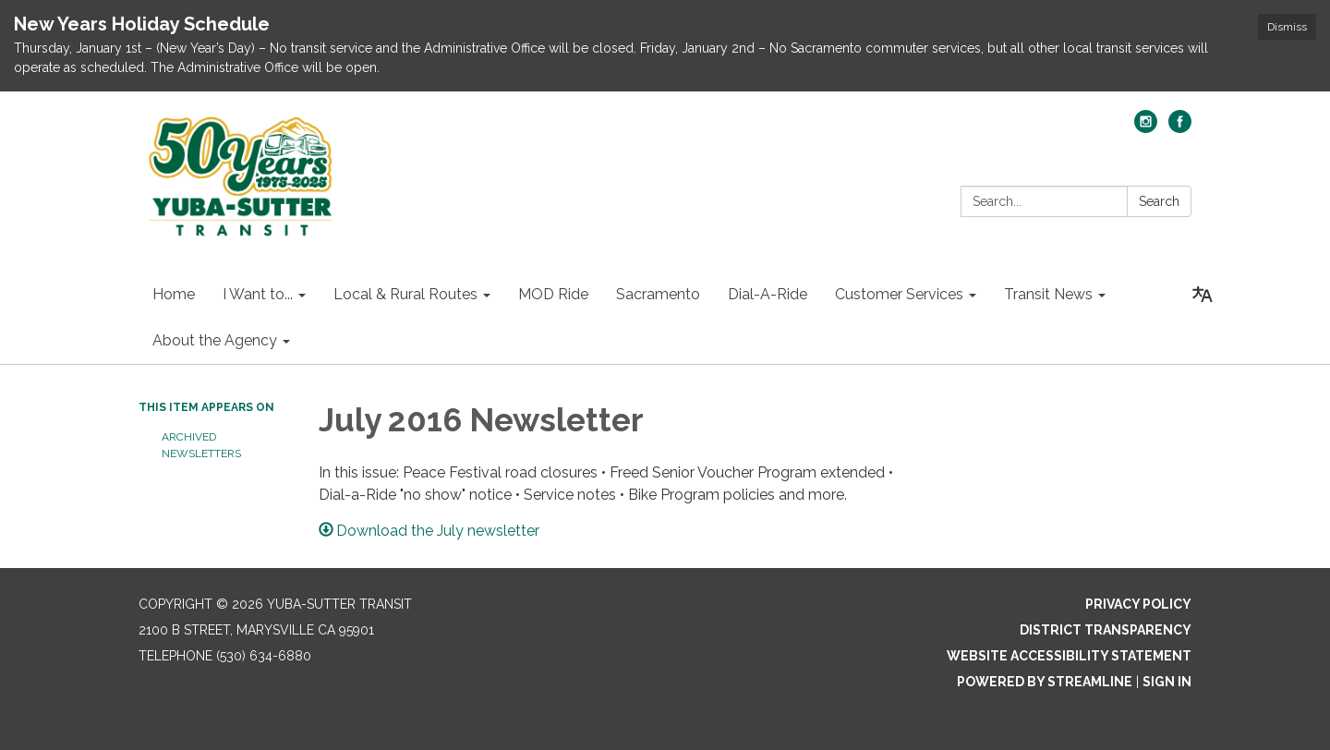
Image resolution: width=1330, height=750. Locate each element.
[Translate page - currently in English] (1202, 295)
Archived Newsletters (201, 445)
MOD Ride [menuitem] (553, 294)
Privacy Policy (1138, 604)
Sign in (1167, 681)
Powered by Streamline (1044, 681)
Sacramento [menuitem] (658, 294)
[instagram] (1145, 128)
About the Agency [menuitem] (214, 340)
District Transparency (1105, 630)
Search (1159, 201)
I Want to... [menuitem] (258, 294)
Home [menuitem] (173, 294)
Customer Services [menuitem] (899, 294)
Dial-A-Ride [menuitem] (767, 294)
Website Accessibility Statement (1069, 655)
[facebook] (1179, 128)
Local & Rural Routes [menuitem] (405, 294)
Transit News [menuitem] (1048, 294)
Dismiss (1287, 26)
